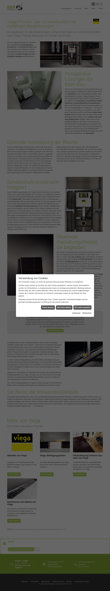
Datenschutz (86, 135)
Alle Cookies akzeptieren (82, 130)
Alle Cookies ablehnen (64, 130)
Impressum (76, 135)
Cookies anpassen (48, 130)
